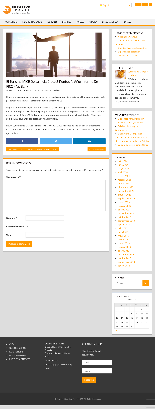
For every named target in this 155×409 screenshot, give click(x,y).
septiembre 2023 (126, 198)
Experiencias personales (129, 51)
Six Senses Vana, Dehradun (131, 118)
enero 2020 (123, 209)
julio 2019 (122, 228)
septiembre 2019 (126, 220)
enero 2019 (123, 250)
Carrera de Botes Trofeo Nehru (133, 144)
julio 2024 (122, 161)
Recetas (127, 21)
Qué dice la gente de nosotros (132, 47)
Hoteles (80, 21)
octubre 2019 (124, 217)
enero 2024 (123, 183)
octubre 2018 (124, 258)
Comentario (13, 176)
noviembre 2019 (126, 213)
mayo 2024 (123, 168)
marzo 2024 (124, 176)
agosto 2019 (124, 224)
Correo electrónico (17, 226)
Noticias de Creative (127, 36)
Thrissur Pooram (96, 149)
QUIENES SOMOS (17, 347)
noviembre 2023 (126, 190)
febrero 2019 (124, 247)
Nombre (11, 217)
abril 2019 (123, 239)
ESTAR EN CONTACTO (19, 359)
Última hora (11, 21)
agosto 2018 (124, 265)
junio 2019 (123, 232)
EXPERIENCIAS (16, 351)
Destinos (66, 21)
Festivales (52, 21)
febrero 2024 (124, 179)
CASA (12, 344)
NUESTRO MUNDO (18, 355)
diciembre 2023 (125, 187)
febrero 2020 (124, 205)
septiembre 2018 (126, 261)
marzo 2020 (124, 202)
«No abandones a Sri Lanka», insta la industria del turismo (33, 149)
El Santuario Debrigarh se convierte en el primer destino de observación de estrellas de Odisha (132, 137)
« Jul (116, 330)
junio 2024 (123, 164)
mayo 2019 (123, 235)
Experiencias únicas (32, 21)
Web (8, 234)
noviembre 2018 (126, 254)
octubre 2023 (124, 194)
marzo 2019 (124, 243)
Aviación (93, 21)
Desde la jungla (110, 21)
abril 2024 (123, 172)
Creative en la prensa (128, 55)
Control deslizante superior (37, 90)
